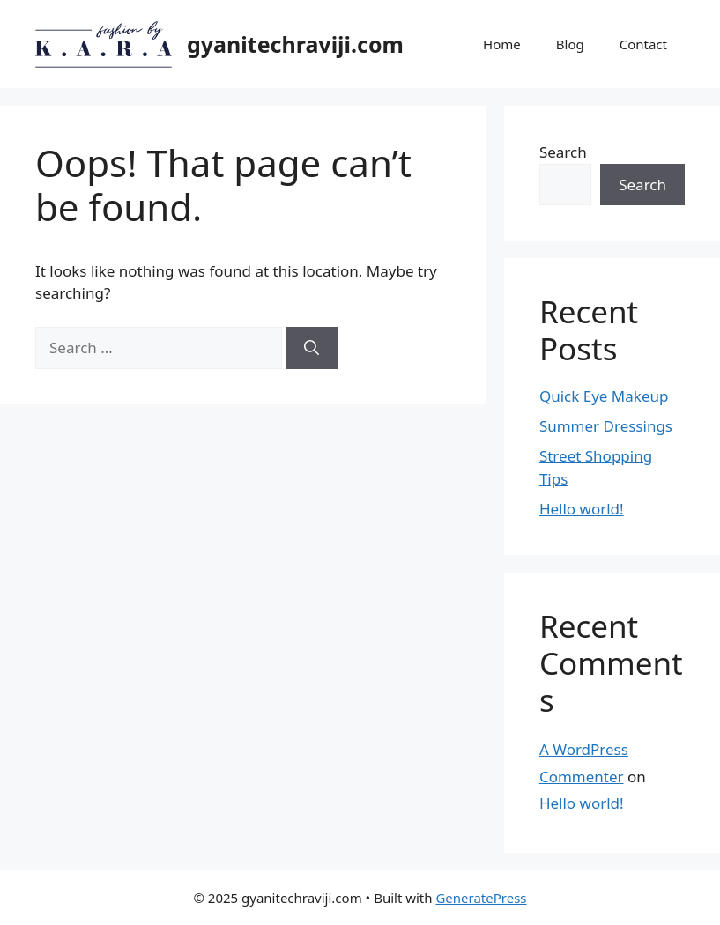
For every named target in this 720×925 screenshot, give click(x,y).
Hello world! (581, 509)
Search (563, 152)
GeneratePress (480, 897)
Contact (643, 44)
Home (502, 44)
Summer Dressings (605, 426)
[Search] (312, 348)
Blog (570, 44)
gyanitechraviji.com (295, 44)
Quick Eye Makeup (604, 396)
